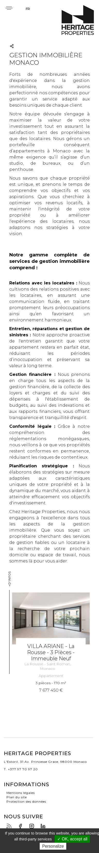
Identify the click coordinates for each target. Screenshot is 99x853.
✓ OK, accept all (72, 839)
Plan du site (16, 797)
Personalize (53, 846)
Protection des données (26, 801)
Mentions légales (20, 793)
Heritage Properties (78, 20)
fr (28, 9)
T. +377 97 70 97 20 (21, 769)
